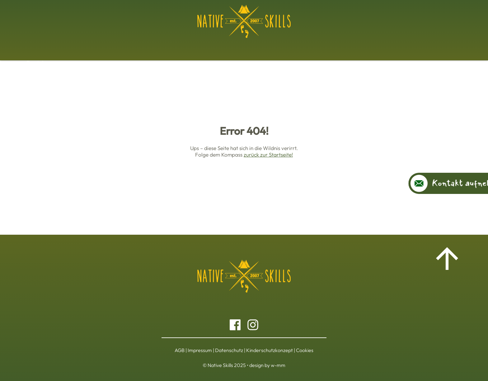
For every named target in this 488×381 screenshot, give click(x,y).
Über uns (377, 45)
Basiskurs (111, 45)
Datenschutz (229, 350)
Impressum (200, 350)
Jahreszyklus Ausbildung (199, 45)
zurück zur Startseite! (268, 154)
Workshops (146, 45)
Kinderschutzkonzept (269, 350)
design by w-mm (267, 365)
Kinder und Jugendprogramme (276, 45)
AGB (180, 350)
